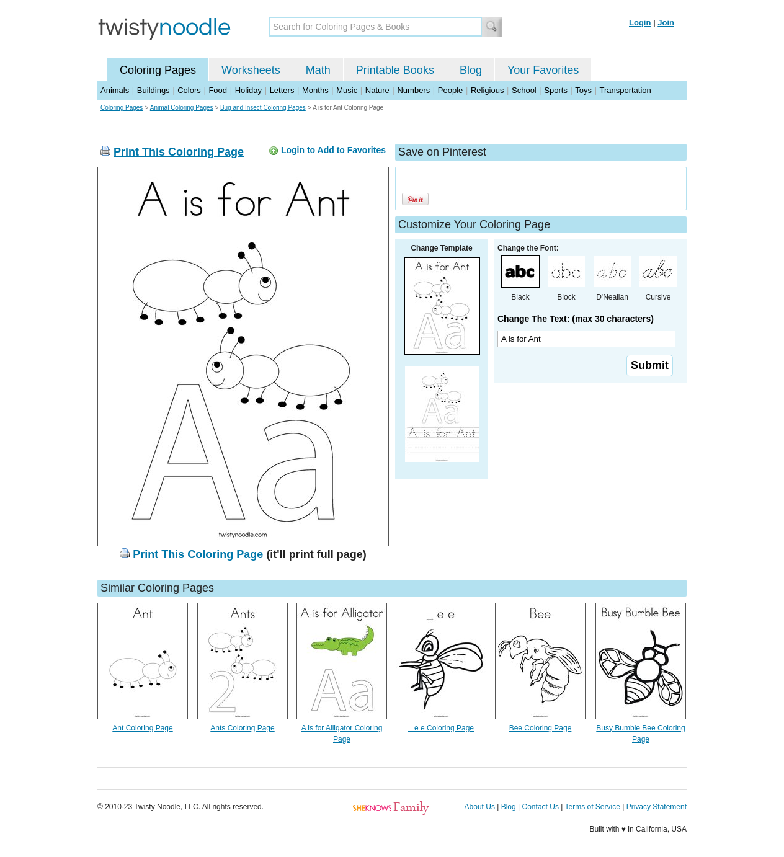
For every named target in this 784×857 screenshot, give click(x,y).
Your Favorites (543, 70)
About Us (480, 806)
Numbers (413, 90)
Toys (583, 90)
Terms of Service (592, 806)
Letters (282, 90)
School (524, 90)
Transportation (625, 90)
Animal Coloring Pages (181, 107)
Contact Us (540, 806)
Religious (487, 90)
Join (665, 22)
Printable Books (395, 70)
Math (318, 70)
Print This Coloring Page (179, 152)
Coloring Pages (158, 70)
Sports (556, 90)
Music (346, 90)
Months (315, 90)
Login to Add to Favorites (333, 150)
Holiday (248, 90)
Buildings (153, 90)
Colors (189, 90)
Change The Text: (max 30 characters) (575, 319)
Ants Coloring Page (242, 728)
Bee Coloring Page (540, 728)
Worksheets (250, 70)
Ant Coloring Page (142, 728)
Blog (471, 70)
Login (640, 22)
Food (217, 90)
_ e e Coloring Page (441, 728)
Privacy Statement (656, 806)
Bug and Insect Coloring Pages (263, 107)
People (450, 90)
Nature (377, 90)
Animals (114, 90)
